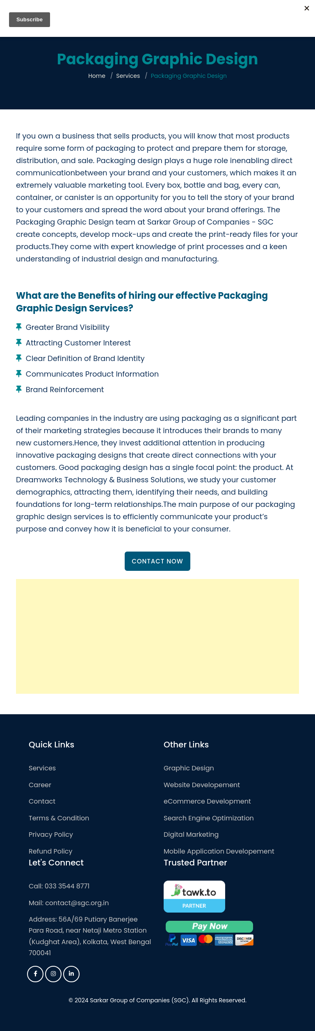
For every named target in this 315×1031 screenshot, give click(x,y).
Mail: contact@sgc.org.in (69, 903)
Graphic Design (189, 768)
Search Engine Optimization (209, 818)
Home (96, 76)
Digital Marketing (191, 834)
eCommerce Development (207, 801)
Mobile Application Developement (219, 851)
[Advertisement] (157, 636)
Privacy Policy (51, 834)
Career (40, 785)
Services (128, 76)
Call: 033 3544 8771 (59, 886)
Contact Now (157, 561)
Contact (42, 801)
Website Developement (202, 785)
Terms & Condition (59, 818)
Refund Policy (51, 851)
